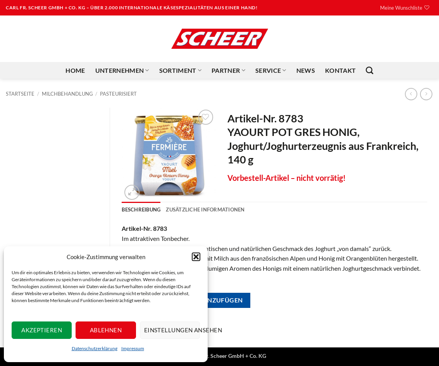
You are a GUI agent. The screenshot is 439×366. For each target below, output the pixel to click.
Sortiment (180, 70)
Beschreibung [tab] (141, 209)
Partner (228, 70)
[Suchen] (369, 70)
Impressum (132, 348)
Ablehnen (106, 329)
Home (75, 70)
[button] (196, 257)
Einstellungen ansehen (172, 329)
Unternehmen (122, 70)
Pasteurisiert (118, 94)
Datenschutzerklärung (94, 348)
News (305, 70)
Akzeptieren (41, 329)
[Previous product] (426, 94)
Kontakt (340, 70)
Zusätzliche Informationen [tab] (205, 209)
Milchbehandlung (67, 94)
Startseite (20, 94)
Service (270, 70)
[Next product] (411, 94)
